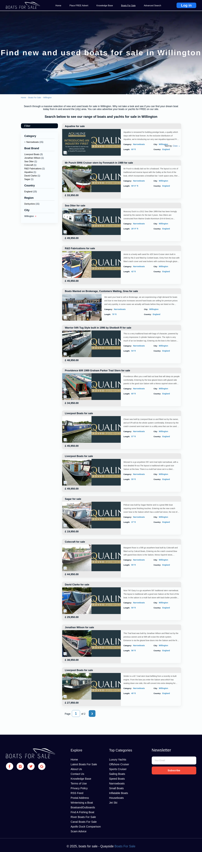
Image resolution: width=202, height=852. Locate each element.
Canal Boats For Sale (84, 821)
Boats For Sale (128, 5)
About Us (76, 769)
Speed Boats (117, 778)
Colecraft (28, 165)
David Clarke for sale (77, 584)
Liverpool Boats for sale (79, 413)
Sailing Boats (117, 773)
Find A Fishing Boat (82, 812)
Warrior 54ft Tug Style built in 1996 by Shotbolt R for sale (98, 327)
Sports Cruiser (118, 769)
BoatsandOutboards (83, 807)
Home (58, 5)
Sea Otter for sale (75, 205)
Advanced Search (152, 5)
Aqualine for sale (75, 126)
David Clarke (30, 176)
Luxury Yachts (117, 759)
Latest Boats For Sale (84, 764)
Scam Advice (79, 831)
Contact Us (77, 773)
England (28, 191)
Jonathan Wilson (32, 158)
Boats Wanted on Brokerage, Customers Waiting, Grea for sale (101, 291)
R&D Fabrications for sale (80, 248)
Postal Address (80, 797)
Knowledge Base (104, 5)
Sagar (27, 179)
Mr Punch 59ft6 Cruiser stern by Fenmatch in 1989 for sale (99, 162)
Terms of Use (79, 783)
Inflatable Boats (118, 793)
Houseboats (116, 797)
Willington (47, 97)
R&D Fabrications (32, 168)
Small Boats (116, 788)
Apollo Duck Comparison (86, 826)
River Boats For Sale (83, 816)
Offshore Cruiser (119, 764)
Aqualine (28, 172)
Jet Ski (113, 802)
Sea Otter (29, 161)
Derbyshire (29, 204)
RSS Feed (77, 793)
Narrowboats (32, 142)
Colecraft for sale (75, 541)
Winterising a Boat (82, 802)
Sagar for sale (73, 499)
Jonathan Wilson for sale (79, 627)
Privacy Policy (79, 788)
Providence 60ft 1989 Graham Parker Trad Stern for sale (97, 370)
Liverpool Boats (31, 154)
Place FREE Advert (78, 5)
